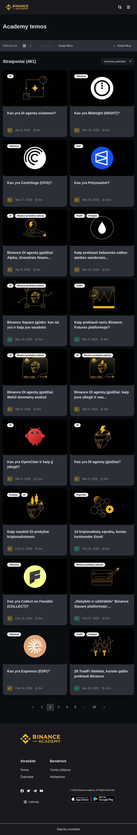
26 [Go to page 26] (94, 707)
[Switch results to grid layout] (24, 46)
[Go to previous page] (33, 707)
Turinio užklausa (60, 769)
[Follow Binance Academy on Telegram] (35, 790)
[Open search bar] (119, 7)
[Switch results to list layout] (30, 46)
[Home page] (17, 7)
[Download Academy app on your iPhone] (80, 799)
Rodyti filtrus (122, 46)
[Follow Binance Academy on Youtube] (41, 791)
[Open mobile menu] (128, 7)
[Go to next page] (104, 707)
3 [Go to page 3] (58, 707)
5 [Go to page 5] (75, 707)
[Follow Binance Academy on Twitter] (28, 790)
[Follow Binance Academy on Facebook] (22, 791)
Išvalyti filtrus (66, 45)
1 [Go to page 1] (42, 707)
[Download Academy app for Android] (103, 799)
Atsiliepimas (57, 776)
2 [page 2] (50, 707)
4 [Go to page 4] (67, 707)
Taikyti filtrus (45, 45)
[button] (128, 7)
